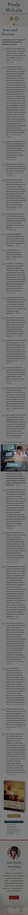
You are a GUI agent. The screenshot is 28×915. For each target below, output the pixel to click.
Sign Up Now (14, 464)
